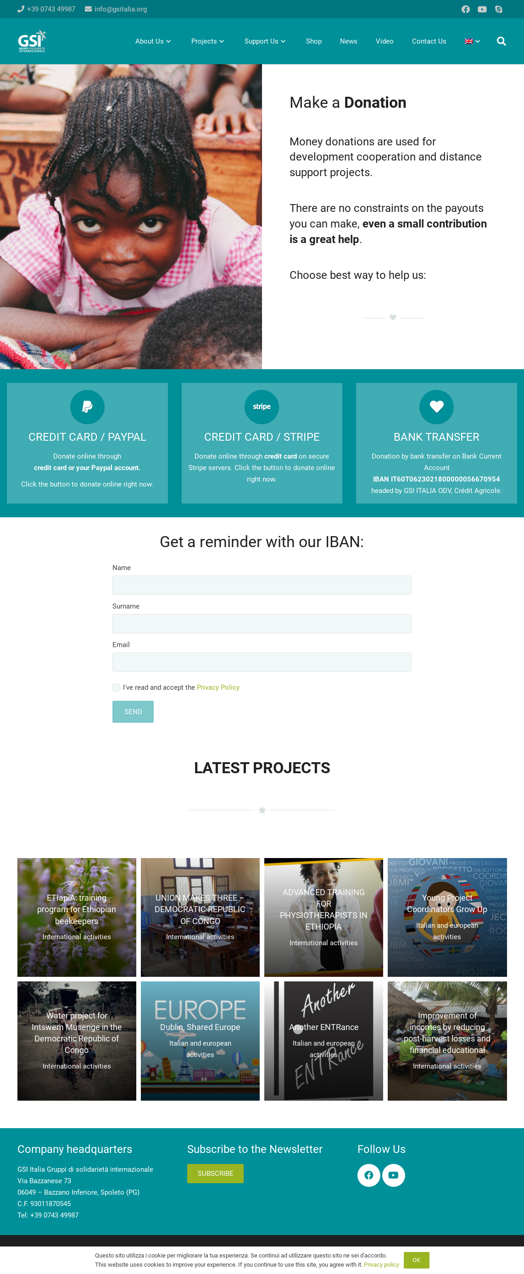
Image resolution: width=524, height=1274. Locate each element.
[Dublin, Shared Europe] (200, 1040)
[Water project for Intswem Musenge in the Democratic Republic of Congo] (76, 1040)
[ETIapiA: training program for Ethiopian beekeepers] (76, 917)
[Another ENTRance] (323, 1040)
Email (261, 656)
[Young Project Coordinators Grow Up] (447, 917)
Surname (261, 617)
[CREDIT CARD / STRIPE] (262, 407)
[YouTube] (482, 9)
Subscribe (216, 1173)
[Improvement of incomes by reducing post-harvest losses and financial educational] (447, 1040)
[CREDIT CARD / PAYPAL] (87, 407)
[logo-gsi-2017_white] (32, 41)
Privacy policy (381, 1264)
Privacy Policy (218, 687)
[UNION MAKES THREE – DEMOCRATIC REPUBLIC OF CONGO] (200, 917)
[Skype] (499, 9)
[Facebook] (465, 9)
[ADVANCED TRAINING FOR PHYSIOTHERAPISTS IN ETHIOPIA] (323, 917)
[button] (501, 41)
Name (261, 579)
